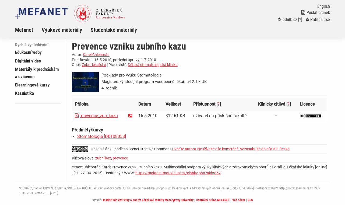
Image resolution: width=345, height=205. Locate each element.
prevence (120, 158)
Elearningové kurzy (32, 85)
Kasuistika (24, 93)
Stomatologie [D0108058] (101, 136)
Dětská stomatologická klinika (153, 64)
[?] (300, 19)
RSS (250, 200)
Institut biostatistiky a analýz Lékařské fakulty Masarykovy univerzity (148, 200)
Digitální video (28, 61)
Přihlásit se (318, 19)
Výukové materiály (62, 30)
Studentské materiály (114, 30)
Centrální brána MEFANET (213, 200)
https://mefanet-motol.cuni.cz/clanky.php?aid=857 (178, 173)
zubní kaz (103, 158)
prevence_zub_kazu (96, 115)
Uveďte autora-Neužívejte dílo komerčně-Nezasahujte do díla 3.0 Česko (231, 149)
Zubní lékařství (94, 64)
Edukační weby (28, 52)
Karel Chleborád (96, 55)
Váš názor (238, 200)
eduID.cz (287, 19)
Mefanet (24, 30)
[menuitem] (28, 30)
